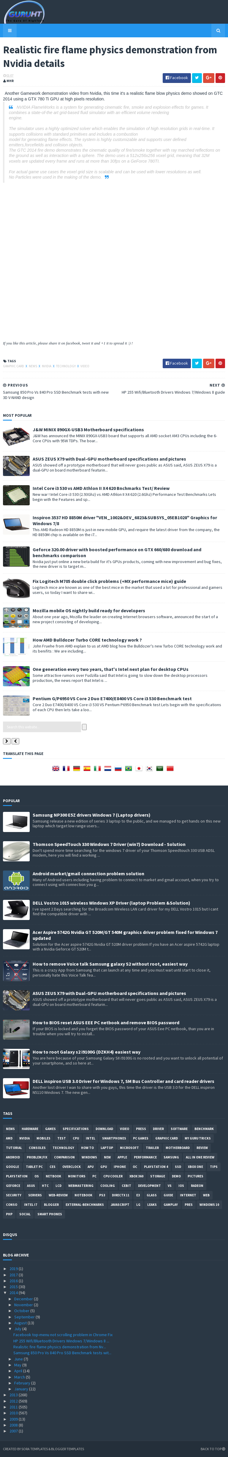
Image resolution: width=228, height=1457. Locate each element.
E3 (138, 1195)
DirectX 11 (120, 1195)
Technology (66, 366)
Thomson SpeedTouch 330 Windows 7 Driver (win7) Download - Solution (109, 844)
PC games (140, 1138)
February (22, 1383)
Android (13, 1157)
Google (12, 1167)
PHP (9, 1214)
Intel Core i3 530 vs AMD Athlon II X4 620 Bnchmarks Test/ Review (101, 488)
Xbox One (195, 1167)
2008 (14, 1425)
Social (25, 1214)
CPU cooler (113, 1176)
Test (61, 1138)
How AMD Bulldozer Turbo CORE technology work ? (87, 640)
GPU (103, 1167)
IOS (181, 1186)
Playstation (17, 1176)
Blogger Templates (67, 1449)
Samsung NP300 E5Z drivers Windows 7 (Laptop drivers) (92, 815)
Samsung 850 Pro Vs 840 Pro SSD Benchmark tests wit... (62, 1352)
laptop (107, 1148)
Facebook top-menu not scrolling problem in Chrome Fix (63, 1334)
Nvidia (47, 366)
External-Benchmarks (85, 1205)
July (18, 1328)
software (179, 1129)
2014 (14, 1292)
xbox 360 (136, 1176)
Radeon (197, 1186)
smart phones (49, 1214)
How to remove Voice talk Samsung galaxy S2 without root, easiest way (110, 964)
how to (87, 1148)
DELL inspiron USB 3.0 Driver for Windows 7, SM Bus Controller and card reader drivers (123, 1081)
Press (141, 1129)
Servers (35, 1195)
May (18, 1365)
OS (36, 1176)
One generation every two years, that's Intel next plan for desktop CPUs (111, 669)
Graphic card (14, 366)
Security (13, 1195)
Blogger (51, 1205)
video (84, 366)
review (202, 1148)
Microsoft (129, 1148)
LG (138, 1205)
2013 (14, 1394)
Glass (152, 1195)
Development (149, 1186)
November (24, 1304)
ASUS (31, 1186)
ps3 (102, 1195)
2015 (14, 1286)
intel (90, 1138)
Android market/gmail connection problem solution (88, 873)
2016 (14, 1280)
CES (53, 1167)
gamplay (171, 1205)
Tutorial (14, 1148)
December (24, 1298)
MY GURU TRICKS (198, 1138)
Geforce (13, 1186)
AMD (9, 1138)
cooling (107, 1186)
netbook (53, 1176)
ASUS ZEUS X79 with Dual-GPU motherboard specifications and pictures (109, 459)
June (19, 1359)
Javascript (120, 1205)
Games (50, 1129)
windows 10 (209, 1205)
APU (91, 1167)
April (18, 1370)
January (21, 1389)
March (20, 1377)
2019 (14, 1268)
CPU (76, 1138)
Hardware (30, 1129)
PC (94, 1176)
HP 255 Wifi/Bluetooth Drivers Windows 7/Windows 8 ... (61, 1341)
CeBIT (126, 1186)
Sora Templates (34, 1449)
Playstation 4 (156, 1167)
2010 (14, 1413)
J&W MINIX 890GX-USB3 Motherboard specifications (88, 429)
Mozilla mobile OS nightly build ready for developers (89, 610)
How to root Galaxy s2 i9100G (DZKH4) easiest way (86, 1052)
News (33, 366)
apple (122, 1157)
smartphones (114, 1138)
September (25, 1317)
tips (214, 1167)
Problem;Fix (37, 1157)
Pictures (195, 1176)
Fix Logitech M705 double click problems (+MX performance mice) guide (109, 581)
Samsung (171, 1157)
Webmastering (81, 1186)
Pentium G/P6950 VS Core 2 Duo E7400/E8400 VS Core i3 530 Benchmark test (112, 698)
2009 (14, 1419)
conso (11, 1205)
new (107, 1157)
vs (170, 1186)
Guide (168, 1195)
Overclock (71, 1167)
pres (189, 1205)
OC (135, 1167)
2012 (14, 1401)
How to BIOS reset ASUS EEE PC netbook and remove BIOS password (106, 1022)
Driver (158, 1129)
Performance (145, 1157)
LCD (58, 1186)
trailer (152, 1148)
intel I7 (30, 1205)
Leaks (152, 1205)
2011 (14, 1407)
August (21, 1322)
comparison (64, 1157)
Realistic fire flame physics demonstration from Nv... (59, 1346)
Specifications (76, 1129)
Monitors (77, 1176)
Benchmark (204, 1129)
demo (176, 1176)
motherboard (178, 1148)
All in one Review (200, 1157)
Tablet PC (34, 1167)
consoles (37, 1148)
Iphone (120, 1167)
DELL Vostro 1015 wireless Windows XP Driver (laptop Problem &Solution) (111, 903)
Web (206, 1195)
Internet (188, 1195)
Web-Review (58, 1195)
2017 (14, 1275)
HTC (45, 1186)
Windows (89, 1157)
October (22, 1310)
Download (104, 1129)
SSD (178, 1167)
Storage (157, 1176)
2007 (14, 1431)
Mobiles (43, 1138)
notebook (83, 1195)
